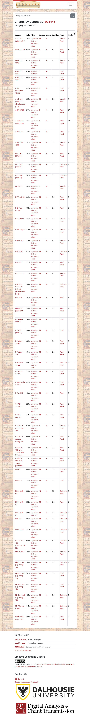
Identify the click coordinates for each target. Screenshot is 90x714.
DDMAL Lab (19, 647)
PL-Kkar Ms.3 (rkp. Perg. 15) (20, 575)
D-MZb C (18, 262)
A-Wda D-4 (19, 132)
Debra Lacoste (20, 639)
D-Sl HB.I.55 (19, 273)
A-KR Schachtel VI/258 (19, 90)
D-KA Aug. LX (20, 230)
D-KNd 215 (19, 240)
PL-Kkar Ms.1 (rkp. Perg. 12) (20, 586)
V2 (40, 436)
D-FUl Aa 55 (19, 219)
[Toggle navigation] (71, 4)
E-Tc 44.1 (18, 297)
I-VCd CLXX (19, 530)
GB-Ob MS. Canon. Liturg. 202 (19, 439)
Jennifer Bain (20, 643)
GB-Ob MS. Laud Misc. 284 (19, 428)
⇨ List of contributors (23, 650)
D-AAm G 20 (20, 197)
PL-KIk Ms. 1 (20, 551)
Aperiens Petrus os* (34, 365)
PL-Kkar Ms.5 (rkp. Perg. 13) (20, 597)
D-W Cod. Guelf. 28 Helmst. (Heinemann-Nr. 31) (20, 289)
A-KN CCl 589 (20, 49)
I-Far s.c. (18, 480)
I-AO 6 (17, 469)
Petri (62, 208)
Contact (19, 679)
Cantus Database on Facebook (26, 682)
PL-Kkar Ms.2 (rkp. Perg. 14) (20, 564)
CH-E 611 (18, 186)
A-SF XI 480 (19, 110)
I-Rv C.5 (18, 519)
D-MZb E (18, 251)
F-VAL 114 (19, 393)
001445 (50, 22)
